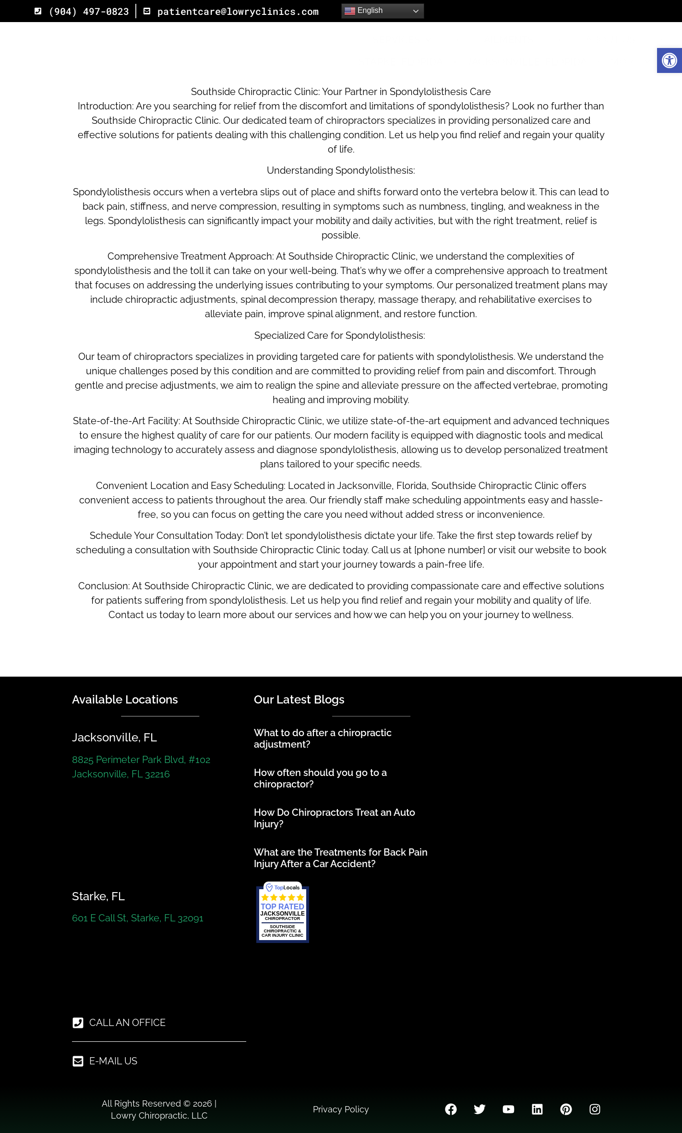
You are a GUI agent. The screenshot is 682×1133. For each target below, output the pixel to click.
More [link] (630, 62)
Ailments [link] (509, 40)
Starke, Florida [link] (401, 62)
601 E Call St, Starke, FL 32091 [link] (137, 918)
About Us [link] (610, 40)
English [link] (363, 11)
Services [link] (402, 40)
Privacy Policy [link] (341, 1109)
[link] (669, 60)
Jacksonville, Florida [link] (527, 62)
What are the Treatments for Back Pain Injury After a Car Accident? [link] (341, 858)
